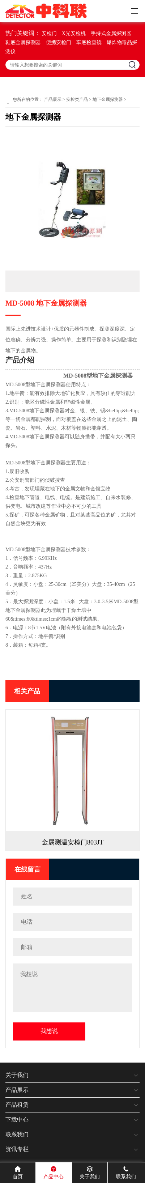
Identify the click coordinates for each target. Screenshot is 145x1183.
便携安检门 (58, 42)
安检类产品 (77, 99)
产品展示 (52, 99)
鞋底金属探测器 (23, 42)
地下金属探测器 (108, 99)
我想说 (49, 1031)
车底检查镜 (89, 42)
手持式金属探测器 (111, 33)
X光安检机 (74, 33)
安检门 (49, 33)
